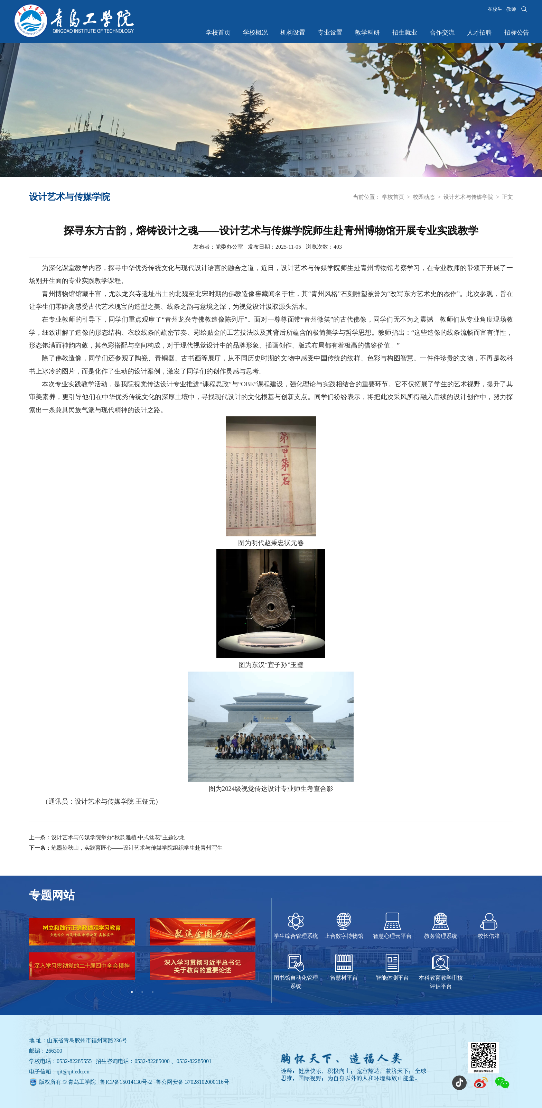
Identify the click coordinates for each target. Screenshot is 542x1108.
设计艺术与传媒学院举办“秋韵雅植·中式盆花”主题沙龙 (118, 837)
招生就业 (404, 32)
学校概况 (255, 32)
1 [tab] (132, 992)
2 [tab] (142, 992)
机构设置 (292, 32)
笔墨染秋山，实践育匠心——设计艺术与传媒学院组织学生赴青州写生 (137, 848)
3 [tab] (152, 992)
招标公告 (516, 32)
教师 (511, 9)
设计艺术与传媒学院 (468, 197)
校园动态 (424, 197)
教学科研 (367, 32)
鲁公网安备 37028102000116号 (192, 1082)
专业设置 (330, 32)
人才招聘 (479, 32)
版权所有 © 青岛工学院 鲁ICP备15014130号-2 (96, 1082)
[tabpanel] (142, 952)
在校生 (495, 9)
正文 (507, 197)
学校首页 (218, 32)
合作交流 (442, 32)
